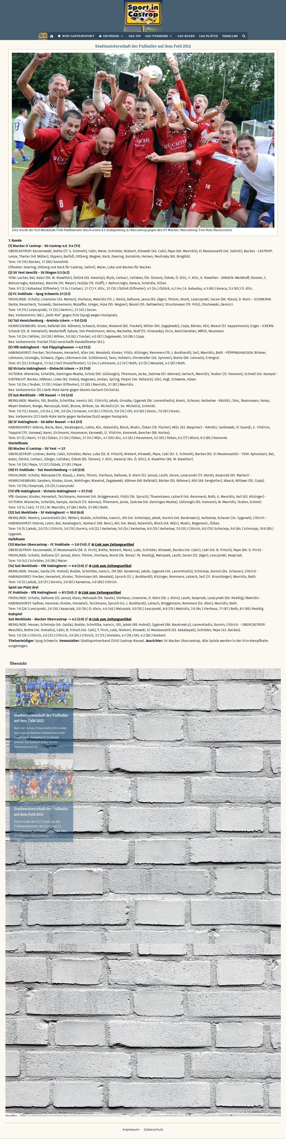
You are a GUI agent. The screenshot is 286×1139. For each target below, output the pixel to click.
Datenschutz (153, 1129)
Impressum (131, 1129)
